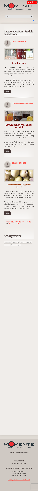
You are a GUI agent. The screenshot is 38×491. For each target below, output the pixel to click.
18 (30, 222)
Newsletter (32, 2)
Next (18, 223)
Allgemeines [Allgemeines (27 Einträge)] (8, 242)
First (8, 222)
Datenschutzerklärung (19, 464)
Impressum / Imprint (22, 452)
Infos (7, 91)
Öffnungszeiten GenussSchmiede (19, 480)
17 (27, 222)
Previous (14, 222)
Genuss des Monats (19, 41)
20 (10, 223)
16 (23, 222)
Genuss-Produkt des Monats (22, 103)
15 (20, 222)
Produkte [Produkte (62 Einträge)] (7, 245)
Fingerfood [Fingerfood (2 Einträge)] (16, 242)
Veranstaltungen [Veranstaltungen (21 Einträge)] (15, 245)
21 (13, 223)
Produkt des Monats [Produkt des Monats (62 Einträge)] (26, 242)
